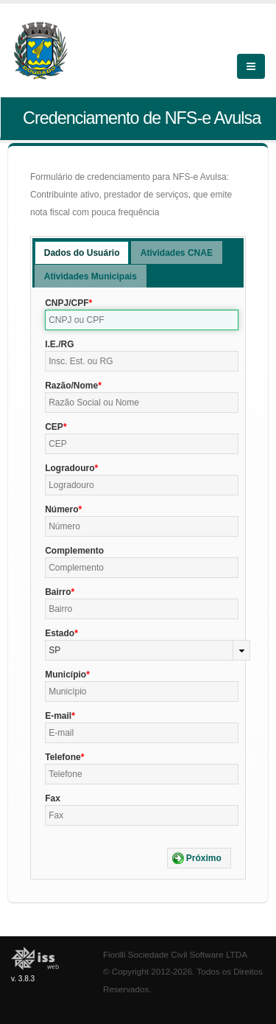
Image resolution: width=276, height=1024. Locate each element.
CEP (54, 427)
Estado (59, 633)
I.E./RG (59, 344)
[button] (199, 858)
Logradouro (69, 468)
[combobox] (147, 650)
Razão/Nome (71, 385)
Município (65, 674)
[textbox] (141, 320)
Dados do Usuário (82, 253)
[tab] (82, 252)
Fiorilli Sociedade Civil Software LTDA (175, 954)
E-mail (58, 716)
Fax (52, 798)
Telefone (62, 757)
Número (61, 509)
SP (54, 650)
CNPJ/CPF (66, 303)
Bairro (58, 592)
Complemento (74, 551)
